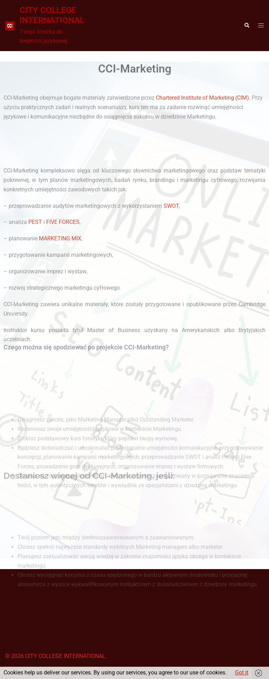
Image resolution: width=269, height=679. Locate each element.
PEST (35, 243)
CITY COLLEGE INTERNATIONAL (52, 15)
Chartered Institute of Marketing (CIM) (202, 101)
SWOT (171, 226)
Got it (241, 672)
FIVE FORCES (63, 243)
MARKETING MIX (60, 259)
